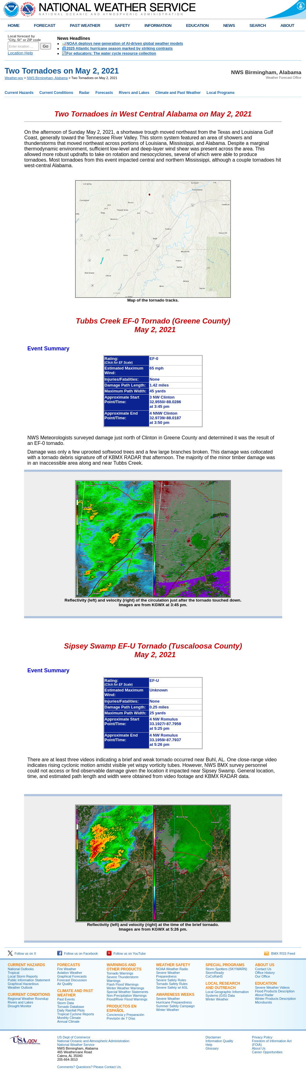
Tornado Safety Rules (172, 984)
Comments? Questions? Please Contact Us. (89, 1067)
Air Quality (64, 984)
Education (266, 983)
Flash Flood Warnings (122, 984)
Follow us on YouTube (126, 953)
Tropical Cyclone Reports (75, 1014)
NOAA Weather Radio (172, 969)
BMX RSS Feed (279, 953)
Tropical (13, 972)
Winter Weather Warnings (125, 988)
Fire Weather (66, 969)
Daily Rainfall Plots (71, 1010)
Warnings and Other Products (124, 967)
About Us (264, 965)
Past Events (66, 999)
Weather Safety (173, 965)
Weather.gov (14, 78)
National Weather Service (76, 1044)
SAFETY (122, 25)
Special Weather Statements (127, 992)
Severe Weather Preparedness (168, 974)
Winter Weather (167, 1010)
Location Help (20, 53)
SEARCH (257, 25)
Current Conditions (56, 93)
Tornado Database (70, 1006)
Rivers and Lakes (134, 93)
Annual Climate (68, 1021)
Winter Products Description (275, 998)
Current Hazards (19, 93)
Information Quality (219, 1041)
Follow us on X (22, 953)
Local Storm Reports (23, 976)
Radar (84, 93)
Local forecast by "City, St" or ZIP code (24, 38)
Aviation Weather (69, 972)
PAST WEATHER (85, 25)
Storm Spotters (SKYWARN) (226, 969)
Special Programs (225, 965)
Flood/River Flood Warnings (127, 999)
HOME (13, 25)
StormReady (215, 972)
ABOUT (287, 25)
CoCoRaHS (214, 976)
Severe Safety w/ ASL (172, 987)
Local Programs (220, 93)
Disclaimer (213, 1037)
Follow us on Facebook (77, 953)
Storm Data (65, 1003)
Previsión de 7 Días (121, 1018)
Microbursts (263, 1002)
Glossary (212, 1048)
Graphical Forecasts (72, 976)
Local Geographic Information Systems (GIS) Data (227, 993)
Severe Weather (168, 998)
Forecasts (104, 93)
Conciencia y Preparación (125, 1015)
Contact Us (263, 969)
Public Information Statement (29, 980)
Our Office (262, 976)
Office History (265, 972)
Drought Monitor (19, 1006)
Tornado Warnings (120, 973)
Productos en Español (121, 1008)
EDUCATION (197, 25)
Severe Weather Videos (272, 987)
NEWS (229, 25)
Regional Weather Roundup (28, 998)
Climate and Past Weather (178, 93)
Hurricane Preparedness (174, 1002)
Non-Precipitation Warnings (127, 995)
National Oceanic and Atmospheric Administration (93, 1041)
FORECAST (44, 25)
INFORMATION (158, 25)
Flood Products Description (275, 991)
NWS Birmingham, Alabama (47, 78)
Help (209, 1044)
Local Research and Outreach (223, 985)
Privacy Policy (262, 1037)
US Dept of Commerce (73, 1037)
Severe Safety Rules (171, 980)
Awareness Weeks (175, 994)
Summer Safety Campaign (175, 1006)
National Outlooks (21, 969)
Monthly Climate (69, 1018)
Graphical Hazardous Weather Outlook (23, 985)
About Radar (264, 995)
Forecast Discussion (72, 980)
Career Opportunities (267, 1052)
